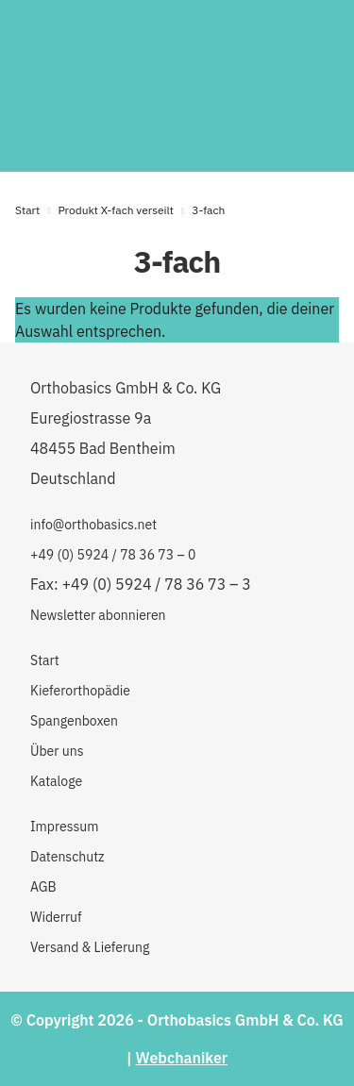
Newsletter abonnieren (98, 615)
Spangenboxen (74, 720)
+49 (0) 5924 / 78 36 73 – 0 (112, 554)
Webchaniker (182, 1057)
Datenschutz (67, 856)
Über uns (56, 751)
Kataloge (56, 781)
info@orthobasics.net (93, 524)
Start (27, 210)
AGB (43, 886)
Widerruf (56, 917)
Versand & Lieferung (89, 947)
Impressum (64, 826)
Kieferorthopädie (80, 690)
